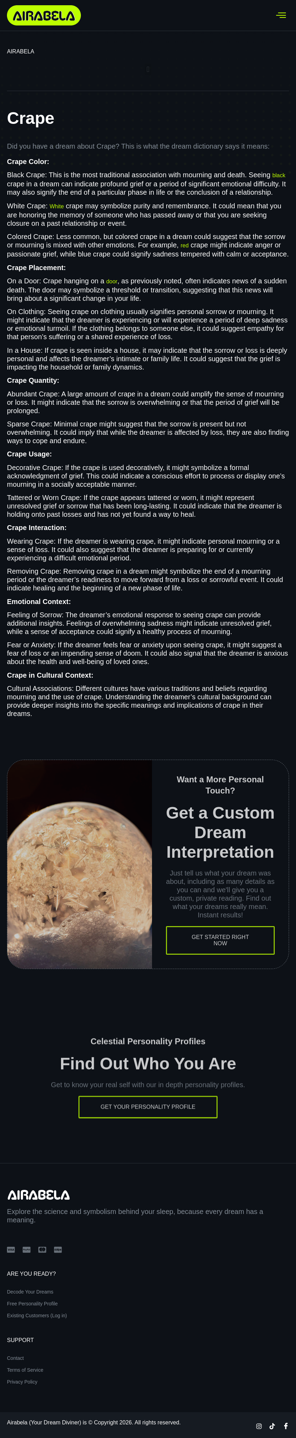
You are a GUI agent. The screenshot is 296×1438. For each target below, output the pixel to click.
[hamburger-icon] (281, 15)
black (278, 175)
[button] (148, 69)
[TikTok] (272, 1426)
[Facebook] (286, 1426)
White (57, 206)
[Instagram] (259, 1426)
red (185, 245)
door (111, 281)
